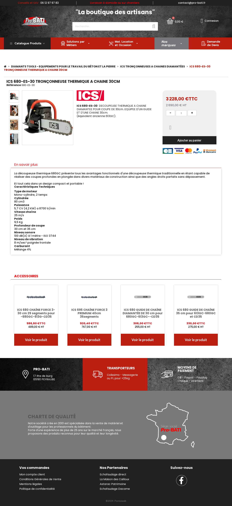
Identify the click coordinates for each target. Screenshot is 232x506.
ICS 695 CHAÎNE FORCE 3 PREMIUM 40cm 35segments (89, 313)
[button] (24, 117)
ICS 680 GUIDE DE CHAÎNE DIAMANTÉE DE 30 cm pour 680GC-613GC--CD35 (143, 313)
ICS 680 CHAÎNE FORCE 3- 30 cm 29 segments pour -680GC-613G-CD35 (36, 313)
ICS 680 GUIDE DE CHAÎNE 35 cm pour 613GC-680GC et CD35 (196, 313)
